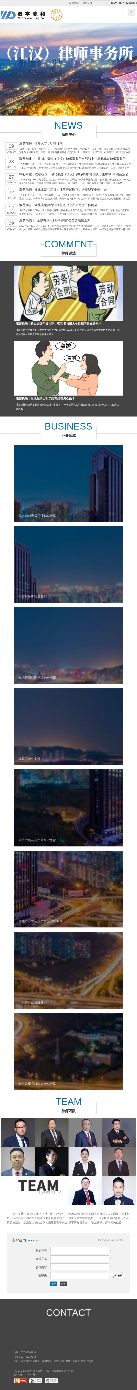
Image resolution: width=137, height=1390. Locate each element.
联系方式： (43, 1258)
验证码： (44, 1275)
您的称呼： (43, 1250)
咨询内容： (43, 1267)
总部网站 (74, 3)
